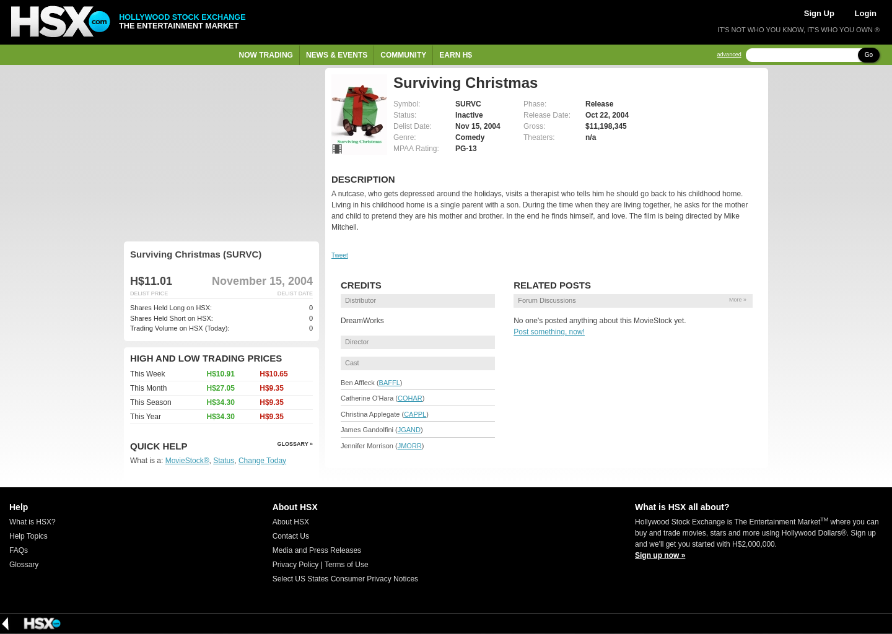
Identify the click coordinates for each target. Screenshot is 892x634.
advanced (729, 55)
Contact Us (291, 536)
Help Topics (28, 536)
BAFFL (389, 382)
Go (869, 54)
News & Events (336, 55)
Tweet (339, 255)
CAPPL (415, 414)
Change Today (262, 460)
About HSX (291, 522)
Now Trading (266, 55)
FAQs (18, 550)
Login (866, 13)
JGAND (409, 429)
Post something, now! (549, 332)
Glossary (23, 564)
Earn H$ (455, 55)
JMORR (410, 445)
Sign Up (819, 13)
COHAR (410, 398)
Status (223, 460)
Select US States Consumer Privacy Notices (345, 579)
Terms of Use (347, 564)
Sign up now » (660, 555)
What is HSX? (32, 522)
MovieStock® (187, 460)
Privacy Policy (296, 564)
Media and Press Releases (317, 550)
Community (403, 55)
